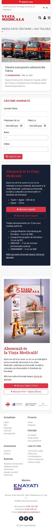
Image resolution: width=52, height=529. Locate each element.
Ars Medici (32, 435)
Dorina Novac (14, 75)
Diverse (7, 453)
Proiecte (32, 417)
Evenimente (10, 446)
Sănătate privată (11, 466)
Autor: (6, 132)
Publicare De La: (12, 120)
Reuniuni (7, 451)
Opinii (6, 422)
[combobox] (26, 137)
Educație (32, 430)
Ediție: (7, 144)
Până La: (32, 120)
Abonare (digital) (26, 209)
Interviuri (7, 431)
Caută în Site (13, 156)
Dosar (30, 422)
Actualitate (9, 417)
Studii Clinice (33, 438)
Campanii (31, 425)
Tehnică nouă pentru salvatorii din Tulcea (25, 69)
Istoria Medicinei (34, 441)
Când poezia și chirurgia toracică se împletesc (19, 8)
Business (8, 458)
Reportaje (8, 428)
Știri (5, 425)
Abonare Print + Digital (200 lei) (26, 392)
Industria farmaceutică (13, 464)
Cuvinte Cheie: (11, 108)
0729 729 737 (31, 509)
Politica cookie (34, 462)
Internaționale (9, 433)
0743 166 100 (32, 506)
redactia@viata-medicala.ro (28, 512)
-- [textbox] (6, 137)
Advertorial (8, 469)
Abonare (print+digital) (26, 215)
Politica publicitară (35, 459)
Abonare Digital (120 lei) (26, 386)
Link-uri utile (34, 446)
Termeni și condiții (35, 451)
